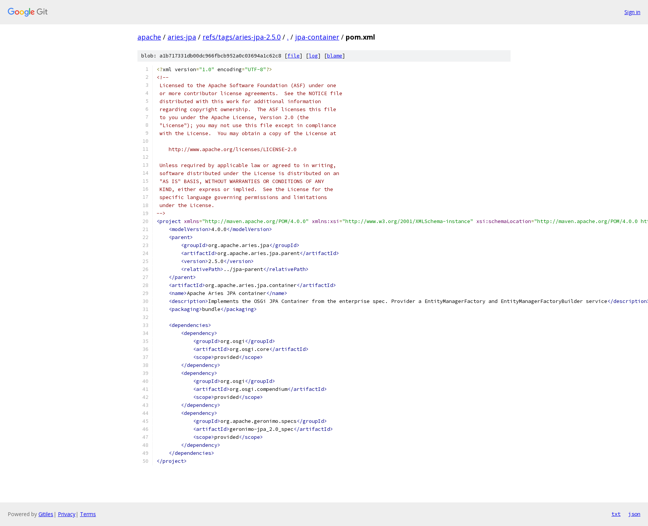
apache (149, 36)
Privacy (66, 514)
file (293, 56)
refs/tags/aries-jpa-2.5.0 (242, 36)
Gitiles (45, 514)
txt (616, 513)
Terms (88, 514)
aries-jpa (182, 36)
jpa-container (317, 36)
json (634, 513)
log (313, 56)
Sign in (632, 12)
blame (334, 56)
